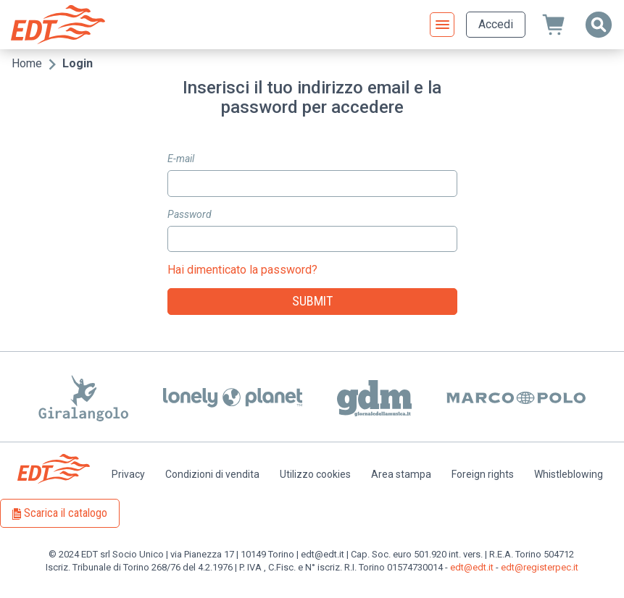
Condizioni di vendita (212, 474)
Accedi (495, 24)
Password (189, 214)
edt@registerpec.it (539, 567)
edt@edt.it (472, 567)
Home (27, 63)
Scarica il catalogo (65, 513)
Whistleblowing (568, 474)
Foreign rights (483, 474)
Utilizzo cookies (315, 474)
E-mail (180, 158)
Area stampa (401, 474)
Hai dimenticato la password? (242, 270)
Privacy (128, 474)
